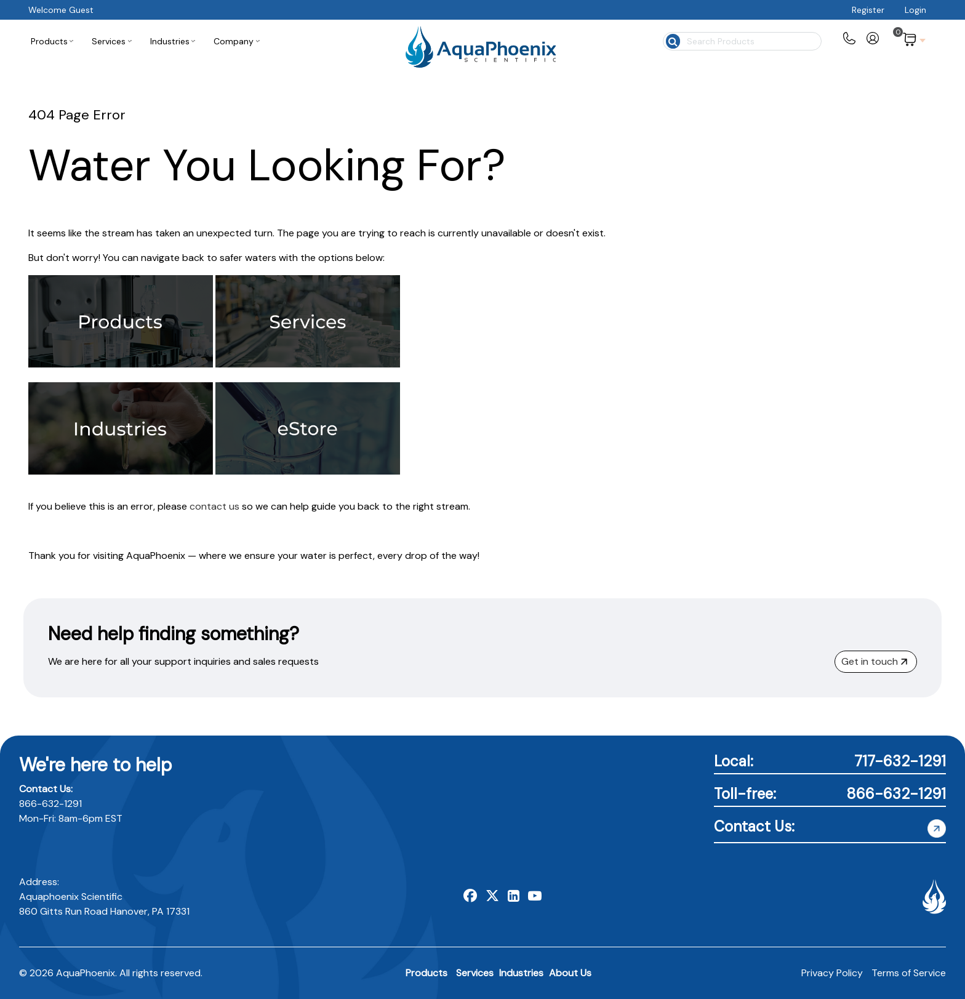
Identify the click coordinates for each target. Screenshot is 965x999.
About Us (570, 972)
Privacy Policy (832, 972)
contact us (214, 506)
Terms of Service (908, 972)
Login (915, 9)
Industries (521, 972)
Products (426, 972)
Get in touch (874, 661)
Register (868, 9)
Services (475, 972)
